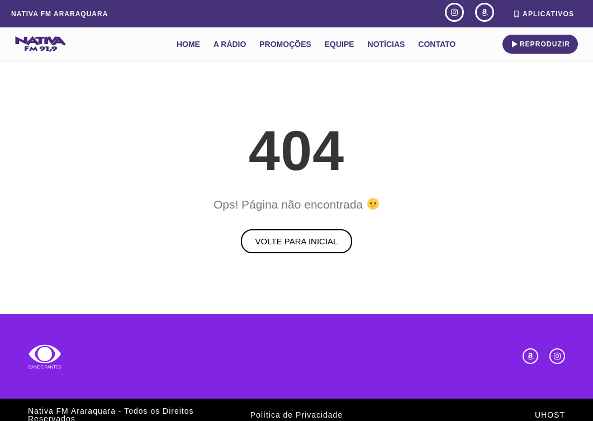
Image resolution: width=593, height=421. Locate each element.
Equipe (339, 44)
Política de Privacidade (296, 414)
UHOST (550, 414)
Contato (437, 44)
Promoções (285, 44)
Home (188, 44)
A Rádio (230, 44)
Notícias (386, 44)
